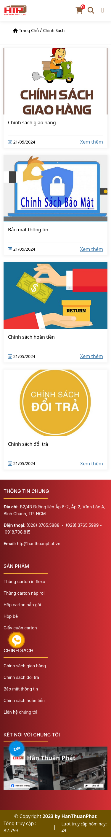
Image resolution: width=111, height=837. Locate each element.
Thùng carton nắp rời (24, 593)
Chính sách (54, 30)
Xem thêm (91, 142)
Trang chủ (29, 30)
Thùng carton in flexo (24, 581)
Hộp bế (11, 616)
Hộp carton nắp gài (22, 604)
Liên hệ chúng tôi (20, 712)
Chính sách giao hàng (32, 122)
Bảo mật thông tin (28, 229)
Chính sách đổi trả (28, 444)
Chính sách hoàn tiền (31, 337)
